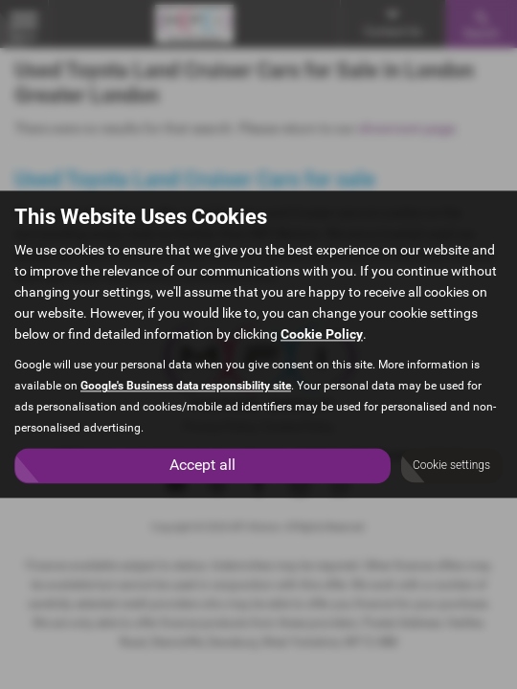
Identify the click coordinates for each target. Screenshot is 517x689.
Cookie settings (451, 466)
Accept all (202, 465)
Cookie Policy (322, 335)
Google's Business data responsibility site (185, 386)
